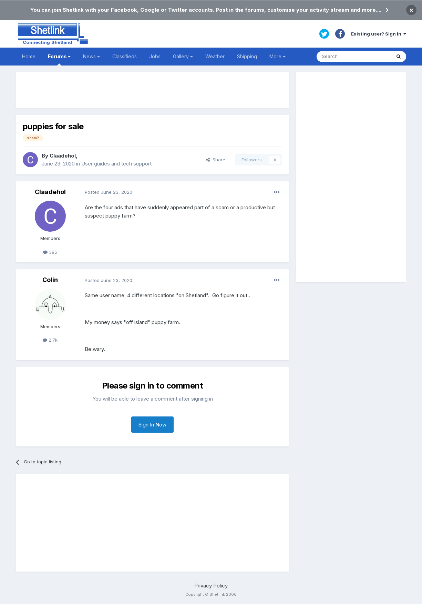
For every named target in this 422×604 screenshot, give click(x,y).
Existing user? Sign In (378, 34)
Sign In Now (152, 424)
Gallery (183, 56)
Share (215, 159)
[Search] (354, 56)
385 (50, 252)
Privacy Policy (211, 585)
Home (28, 56)
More (277, 56)
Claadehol (63, 155)
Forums (59, 59)
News (91, 56)
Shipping (247, 56)
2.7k (50, 340)
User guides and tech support (116, 163)
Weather (215, 56)
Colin (50, 279)
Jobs (155, 56)
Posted (108, 192)
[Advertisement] (152, 90)
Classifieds (124, 56)
